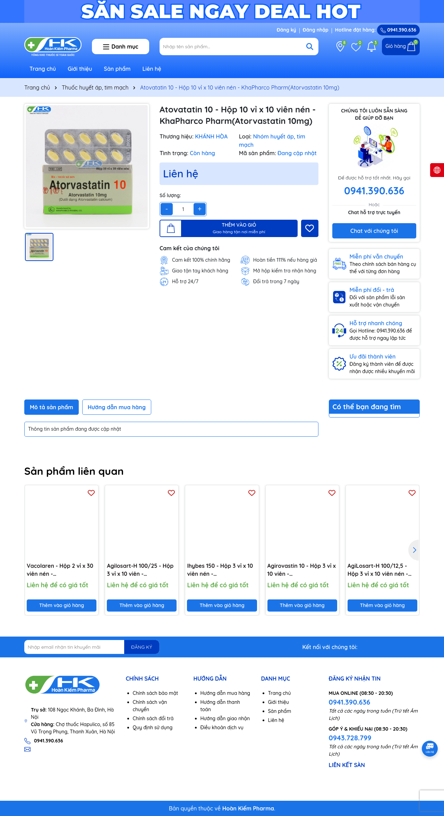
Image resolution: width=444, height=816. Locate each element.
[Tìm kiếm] (310, 46)
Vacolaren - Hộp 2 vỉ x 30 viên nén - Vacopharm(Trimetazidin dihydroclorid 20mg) (60, 570)
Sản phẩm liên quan (74, 471)
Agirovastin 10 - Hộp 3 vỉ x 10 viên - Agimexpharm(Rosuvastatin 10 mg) (302, 570)
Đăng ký (286, 30)
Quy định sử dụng (153, 727)
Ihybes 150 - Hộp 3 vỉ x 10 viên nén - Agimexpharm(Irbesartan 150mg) (221, 570)
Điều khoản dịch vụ (222, 727)
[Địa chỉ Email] (91, 647)
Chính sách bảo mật (155, 693)
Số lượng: (170, 195)
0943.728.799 (350, 737)
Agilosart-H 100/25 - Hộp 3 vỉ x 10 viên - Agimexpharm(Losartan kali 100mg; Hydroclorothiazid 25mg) (140, 570)
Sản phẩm (117, 68)
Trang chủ (42, 68)
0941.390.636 (349, 702)
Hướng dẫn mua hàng (225, 693)
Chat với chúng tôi (374, 230)
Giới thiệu (80, 68)
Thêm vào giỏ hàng (61, 605)
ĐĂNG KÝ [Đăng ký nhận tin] (141, 647)
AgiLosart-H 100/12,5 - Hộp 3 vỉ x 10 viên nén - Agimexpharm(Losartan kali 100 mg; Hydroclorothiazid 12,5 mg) (379, 570)
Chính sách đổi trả (153, 718)
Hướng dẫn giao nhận (225, 718)
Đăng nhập (315, 30)
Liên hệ (151, 68)
